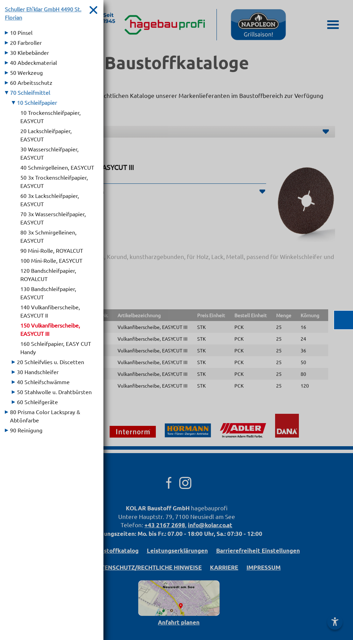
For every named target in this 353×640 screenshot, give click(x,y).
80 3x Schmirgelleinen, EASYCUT (48, 236)
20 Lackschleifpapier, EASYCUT (46, 134)
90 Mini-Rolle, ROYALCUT (51, 250)
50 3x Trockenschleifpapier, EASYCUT (54, 181)
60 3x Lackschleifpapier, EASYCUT (49, 199)
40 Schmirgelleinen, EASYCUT (57, 167)
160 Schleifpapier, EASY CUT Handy (55, 347)
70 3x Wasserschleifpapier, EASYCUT (53, 218)
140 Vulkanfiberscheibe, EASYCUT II (50, 311)
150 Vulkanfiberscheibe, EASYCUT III (50, 329)
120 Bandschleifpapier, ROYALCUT (48, 274)
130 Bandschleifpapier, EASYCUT (48, 292)
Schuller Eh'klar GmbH (43, 13)
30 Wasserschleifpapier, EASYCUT (49, 153)
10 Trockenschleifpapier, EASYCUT (50, 116)
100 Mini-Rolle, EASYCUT (51, 260)
